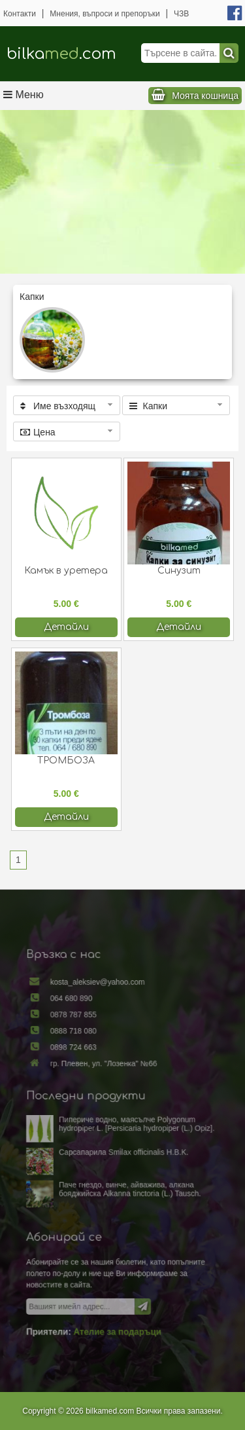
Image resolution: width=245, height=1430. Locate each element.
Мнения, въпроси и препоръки (104, 13)
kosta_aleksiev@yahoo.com (101, 1005)
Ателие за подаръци (117, 1308)
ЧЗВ (181, 13)
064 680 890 (78, 1019)
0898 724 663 (80, 1062)
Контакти (19, 13)
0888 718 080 (80, 1048)
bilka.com (61, 54)
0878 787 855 (80, 1034)
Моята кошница (205, 95)
